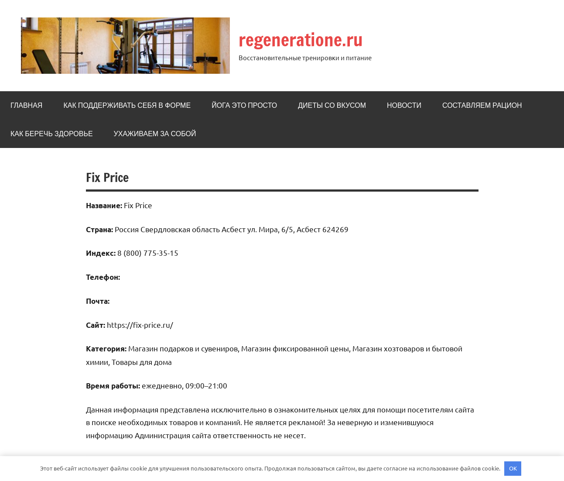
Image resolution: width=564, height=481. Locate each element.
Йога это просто (244, 105)
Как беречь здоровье (51, 133)
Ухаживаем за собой (155, 133)
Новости (404, 105)
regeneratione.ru (301, 39)
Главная (26, 105)
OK (513, 468)
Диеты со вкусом (332, 105)
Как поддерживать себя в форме (127, 105)
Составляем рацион (482, 105)
